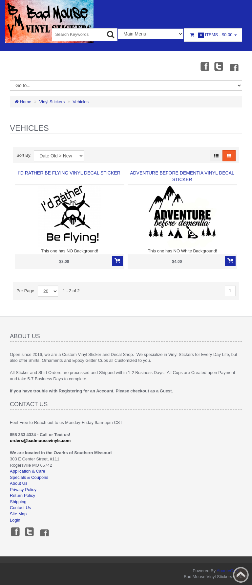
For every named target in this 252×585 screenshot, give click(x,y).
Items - (213, 35)
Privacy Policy (23, 489)
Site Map (18, 513)
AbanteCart (227, 570)
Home (23, 101)
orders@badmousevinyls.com (40, 440)
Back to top (240, 574)
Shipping (18, 501)
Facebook (204, 66)
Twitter (219, 66)
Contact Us (20, 507)
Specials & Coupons (29, 477)
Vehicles (81, 101)
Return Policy (22, 495)
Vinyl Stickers (52, 101)
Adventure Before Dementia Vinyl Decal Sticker (182, 176)
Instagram (234, 66)
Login (15, 520)
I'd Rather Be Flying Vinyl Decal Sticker (69, 173)
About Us (18, 483)
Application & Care (27, 471)
